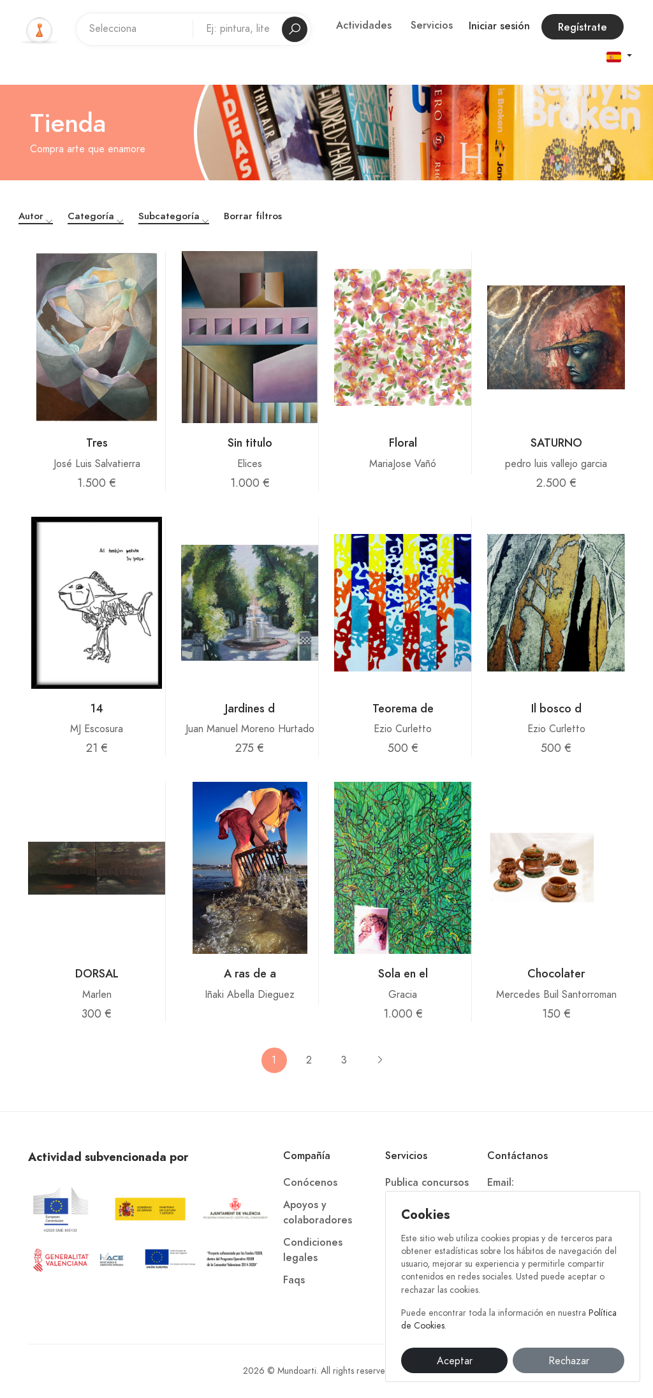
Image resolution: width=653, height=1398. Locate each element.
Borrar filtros (253, 216)
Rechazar (568, 1361)
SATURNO (556, 442)
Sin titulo (250, 442)
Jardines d (250, 708)
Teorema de (403, 708)
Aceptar (455, 1361)
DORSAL (97, 973)
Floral (403, 442)
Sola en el (403, 973)
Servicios (432, 25)
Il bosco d (556, 708)
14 (97, 708)
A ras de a (250, 973)
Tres (97, 442)
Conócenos (310, 1183)
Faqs (294, 1280)
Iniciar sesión (499, 26)
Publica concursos (427, 1183)
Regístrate (582, 27)
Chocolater (556, 973)
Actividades (364, 25)
